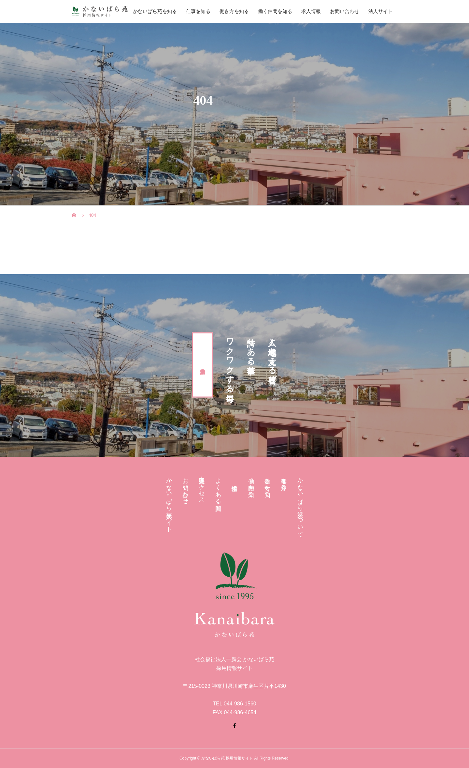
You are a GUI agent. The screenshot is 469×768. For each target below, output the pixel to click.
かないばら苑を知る (155, 11)
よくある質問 (218, 487)
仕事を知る (198, 11)
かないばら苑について (300, 504)
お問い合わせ (344, 11)
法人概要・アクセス (201, 487)
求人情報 (311, 11)
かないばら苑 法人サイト (169, 501)
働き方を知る (234, 11)
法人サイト (380, 11)
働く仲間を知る (275, 11)
